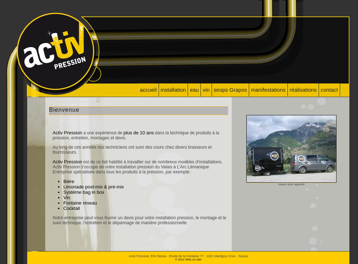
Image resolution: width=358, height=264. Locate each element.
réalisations (303, 90)
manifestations (268, 90)
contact (329, 90)
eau (194, 90)
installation (173, 90)
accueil (148, 90)
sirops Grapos (230, 90)
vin (206, 90)
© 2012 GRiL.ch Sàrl (188, 259)
